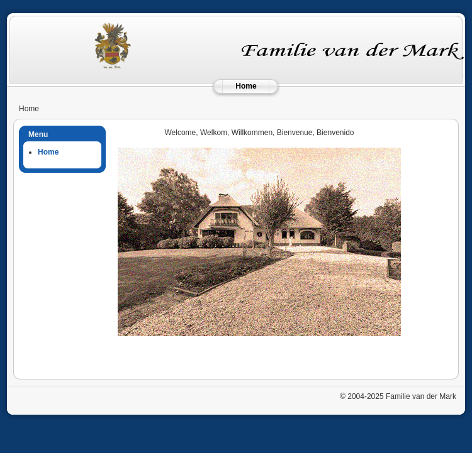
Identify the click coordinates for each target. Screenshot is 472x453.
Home (245, 86)
